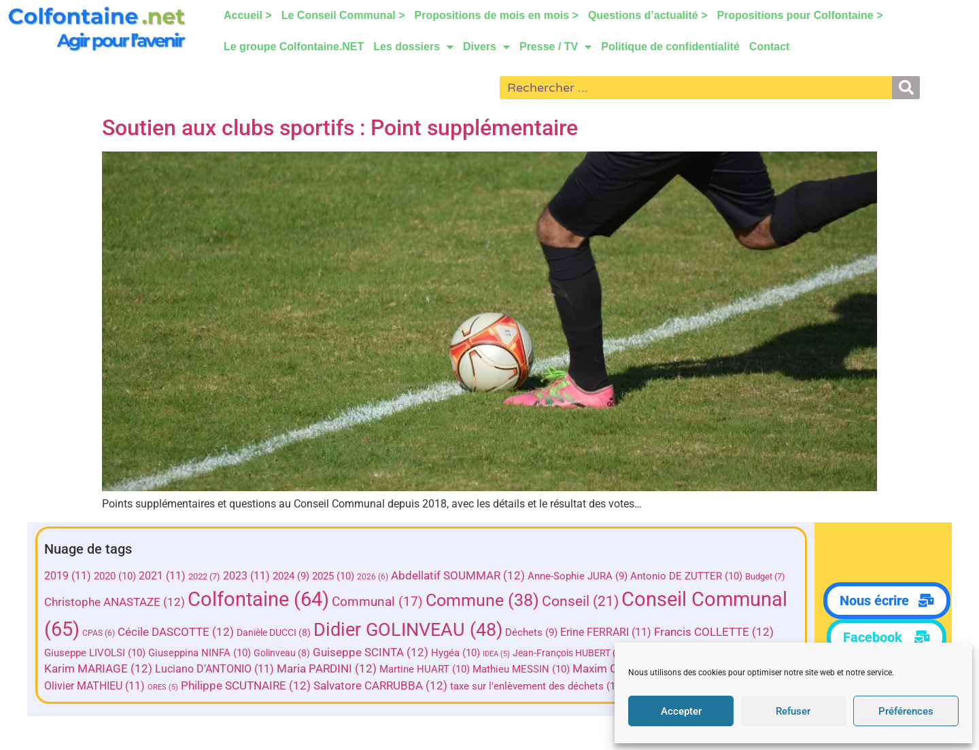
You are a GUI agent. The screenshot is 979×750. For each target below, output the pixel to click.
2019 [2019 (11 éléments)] (73, 575)
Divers (486, 47)
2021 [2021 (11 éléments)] (168, 575)
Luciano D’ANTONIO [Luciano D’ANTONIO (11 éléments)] (361, 669)
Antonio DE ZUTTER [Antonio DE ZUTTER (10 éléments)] (692, 576)
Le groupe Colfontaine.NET (294, 46)
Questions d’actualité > (648, 15)
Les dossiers (413, 47)
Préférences (905, 711)
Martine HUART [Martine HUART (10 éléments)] (571, 670)
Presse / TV (555, 47)
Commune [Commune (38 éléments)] (488, 600)
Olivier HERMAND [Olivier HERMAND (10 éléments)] (125, 686)
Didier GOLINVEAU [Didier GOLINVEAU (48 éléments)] (514, 630)
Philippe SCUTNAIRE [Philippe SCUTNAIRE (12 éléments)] (380, 685)
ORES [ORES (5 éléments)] (297, 687)
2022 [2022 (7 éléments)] (210, 576)
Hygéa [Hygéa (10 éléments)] (584, 653)
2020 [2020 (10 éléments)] (121, 576)
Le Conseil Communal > (343, 15)
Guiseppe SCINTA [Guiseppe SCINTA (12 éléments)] (499, 652)
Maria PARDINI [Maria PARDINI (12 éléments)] (473, 669)
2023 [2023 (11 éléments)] (252, 575)
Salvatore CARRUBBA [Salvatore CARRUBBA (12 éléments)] (515, 685)
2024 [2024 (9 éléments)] (297, 576)
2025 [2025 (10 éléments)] (339, 576)
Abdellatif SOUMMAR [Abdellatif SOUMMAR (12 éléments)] (464, 575)
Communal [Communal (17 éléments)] (383, 601)
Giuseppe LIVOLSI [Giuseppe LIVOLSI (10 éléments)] (223, 653)
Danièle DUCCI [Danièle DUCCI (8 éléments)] (380, 632)
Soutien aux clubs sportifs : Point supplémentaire (340, 128)
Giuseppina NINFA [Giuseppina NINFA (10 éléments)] (328, 653)
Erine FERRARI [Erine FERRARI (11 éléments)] (712, 632)
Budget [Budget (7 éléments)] (771, 576)
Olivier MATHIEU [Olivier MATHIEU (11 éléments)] (229, 685)
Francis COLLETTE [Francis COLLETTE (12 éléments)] (110, 652)
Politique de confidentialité (670, 46)
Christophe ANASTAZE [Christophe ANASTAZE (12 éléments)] (120, 602)
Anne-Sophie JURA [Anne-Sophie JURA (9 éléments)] (584, 576)
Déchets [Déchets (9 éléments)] (638, 632)
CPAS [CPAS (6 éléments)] (205, 633)
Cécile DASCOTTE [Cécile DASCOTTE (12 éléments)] (282, 632)
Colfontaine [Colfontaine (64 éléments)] (264, 599)
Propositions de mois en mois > (497, 15)
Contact (769, 46)
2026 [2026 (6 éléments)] (378, 577)
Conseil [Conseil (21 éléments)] (586, 601)
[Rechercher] (906, 87)
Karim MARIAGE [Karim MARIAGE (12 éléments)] (245, 669)
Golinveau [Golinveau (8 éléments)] (410, 652)
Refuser (793, 711)
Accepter (681, 711)
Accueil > (248, 15)
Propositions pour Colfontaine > (800, 15)
